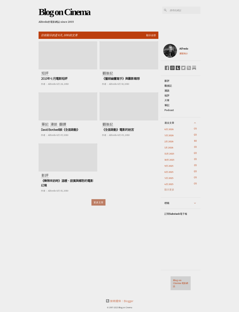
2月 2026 (168, 141)
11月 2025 (169, 153)
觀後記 (168, 85)
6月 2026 (169, 129)
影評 (166, 80)
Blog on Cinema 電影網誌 (180, 283)
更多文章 (98, 202)
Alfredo (183, 48)
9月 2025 (168, 166)
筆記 (166, 105)
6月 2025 (168, 172)
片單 (166, 100)
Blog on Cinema (64, 12)
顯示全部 (151, 35)
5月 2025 (168, 178)
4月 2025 (168, 184)
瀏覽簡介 (183, 53)
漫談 (166, 90)
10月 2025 (169, 159)
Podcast (169, 110)
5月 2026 (169, 135)
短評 (166, 95)
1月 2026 (168, 147)
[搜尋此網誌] (184, 10)
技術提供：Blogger (119, 301)
